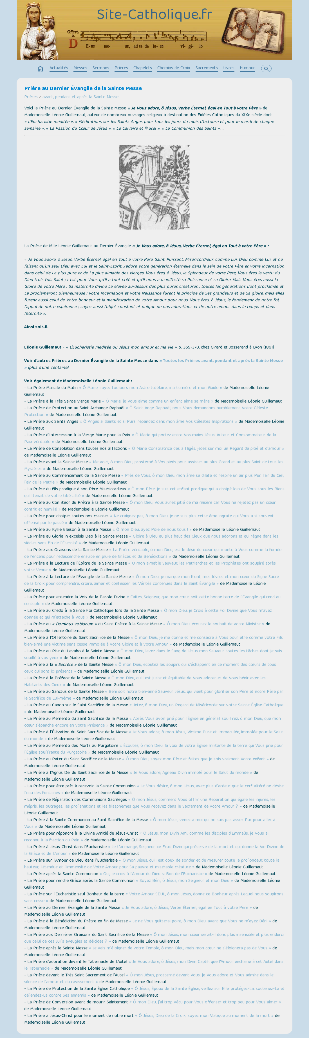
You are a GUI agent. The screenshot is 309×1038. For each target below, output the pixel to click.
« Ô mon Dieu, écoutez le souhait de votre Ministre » (213, 624)
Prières (121, 68)
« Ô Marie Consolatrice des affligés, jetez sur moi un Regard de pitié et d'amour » (206, 449)
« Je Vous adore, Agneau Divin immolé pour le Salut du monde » (191, 773)
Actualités (59, 68)
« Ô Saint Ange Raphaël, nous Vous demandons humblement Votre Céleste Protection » (146, 412)
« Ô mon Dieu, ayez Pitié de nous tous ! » (152, 530)
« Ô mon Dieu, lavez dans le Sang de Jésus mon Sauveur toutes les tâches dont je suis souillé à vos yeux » (153, 655)
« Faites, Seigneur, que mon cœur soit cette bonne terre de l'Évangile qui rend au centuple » (152, 601)
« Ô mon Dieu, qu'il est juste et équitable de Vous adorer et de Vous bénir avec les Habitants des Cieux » (145, 682)
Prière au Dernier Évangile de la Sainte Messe (83, 89)
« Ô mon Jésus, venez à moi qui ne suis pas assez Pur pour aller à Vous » (149, 823)
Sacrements (207, 68)
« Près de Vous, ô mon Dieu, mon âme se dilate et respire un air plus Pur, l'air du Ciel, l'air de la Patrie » (154, 479)
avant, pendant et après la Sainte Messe (80, 97)
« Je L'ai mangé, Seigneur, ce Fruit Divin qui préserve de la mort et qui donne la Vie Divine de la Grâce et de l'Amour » (154, 850)
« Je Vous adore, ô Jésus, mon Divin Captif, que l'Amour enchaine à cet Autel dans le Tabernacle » (153, 965)
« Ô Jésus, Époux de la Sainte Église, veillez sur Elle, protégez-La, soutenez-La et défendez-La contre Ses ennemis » (154, 992)
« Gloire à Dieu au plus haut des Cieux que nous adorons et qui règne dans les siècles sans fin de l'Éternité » (151, 540)
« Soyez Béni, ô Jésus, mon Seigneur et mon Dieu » (184, 881)
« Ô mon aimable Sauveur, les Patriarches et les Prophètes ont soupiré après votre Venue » (150, 567)
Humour (247, 68)
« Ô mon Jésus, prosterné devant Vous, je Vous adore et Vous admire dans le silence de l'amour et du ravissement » (149, 979)
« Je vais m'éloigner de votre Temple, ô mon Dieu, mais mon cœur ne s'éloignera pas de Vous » (180, 948)
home (40, 69)
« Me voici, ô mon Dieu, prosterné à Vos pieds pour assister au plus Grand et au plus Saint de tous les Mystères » (153, 466)
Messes (80, 68)
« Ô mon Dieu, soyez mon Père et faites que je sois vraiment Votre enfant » (195, 759)
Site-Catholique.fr (154, 15)
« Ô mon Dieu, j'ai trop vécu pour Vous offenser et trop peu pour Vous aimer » (205, 1002)
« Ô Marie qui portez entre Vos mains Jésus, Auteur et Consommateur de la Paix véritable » (150, 439)
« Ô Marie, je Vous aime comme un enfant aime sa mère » (157, 402)
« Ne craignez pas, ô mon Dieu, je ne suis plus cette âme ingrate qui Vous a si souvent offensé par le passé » (149, 520)
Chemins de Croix (173, 68)
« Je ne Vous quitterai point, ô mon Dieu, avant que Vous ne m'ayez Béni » (200, 921)
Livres (228, 68)
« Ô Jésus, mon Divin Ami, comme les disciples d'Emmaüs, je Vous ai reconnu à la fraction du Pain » (146, 837)
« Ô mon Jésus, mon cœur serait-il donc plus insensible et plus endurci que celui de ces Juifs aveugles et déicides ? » (154, 938)
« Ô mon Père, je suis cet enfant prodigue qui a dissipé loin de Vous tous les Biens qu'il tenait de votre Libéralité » (154, 493)
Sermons (101, 68)
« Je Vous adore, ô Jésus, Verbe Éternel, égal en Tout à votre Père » (187, 908)
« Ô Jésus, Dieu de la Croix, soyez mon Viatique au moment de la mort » (204, 1016)
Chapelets (142, 68)
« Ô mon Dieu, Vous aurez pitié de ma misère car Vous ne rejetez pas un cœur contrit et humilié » (150, 506)
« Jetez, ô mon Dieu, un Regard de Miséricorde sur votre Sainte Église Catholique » (153, 709)
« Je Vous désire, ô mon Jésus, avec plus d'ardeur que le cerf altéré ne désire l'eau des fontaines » (154, 790)
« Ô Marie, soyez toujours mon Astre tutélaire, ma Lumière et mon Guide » (150, 388)
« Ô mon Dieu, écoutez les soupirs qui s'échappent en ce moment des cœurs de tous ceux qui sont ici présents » (150, 668)
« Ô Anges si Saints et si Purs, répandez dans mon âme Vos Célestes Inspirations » (158, 422)
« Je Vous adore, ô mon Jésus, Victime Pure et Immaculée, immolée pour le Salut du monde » (153, 736)
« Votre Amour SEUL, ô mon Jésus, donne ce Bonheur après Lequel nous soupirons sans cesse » (153, 898)
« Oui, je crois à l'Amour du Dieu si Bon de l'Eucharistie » (153, 874)
